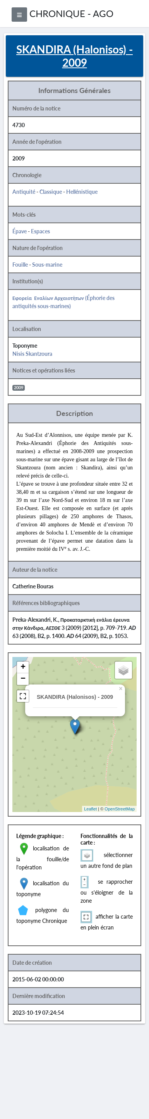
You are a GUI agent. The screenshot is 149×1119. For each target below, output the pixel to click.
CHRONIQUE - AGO (71, 13)
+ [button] (23, 667)
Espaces (40, 231)
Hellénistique (82, 191)
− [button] (23, 679)
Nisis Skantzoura (32, 353)
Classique (50, 191)
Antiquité (23, 191)
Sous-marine (47, 264)
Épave (19, 231)
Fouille (20, 264)
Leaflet (90, 809)
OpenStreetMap (119, 809)
